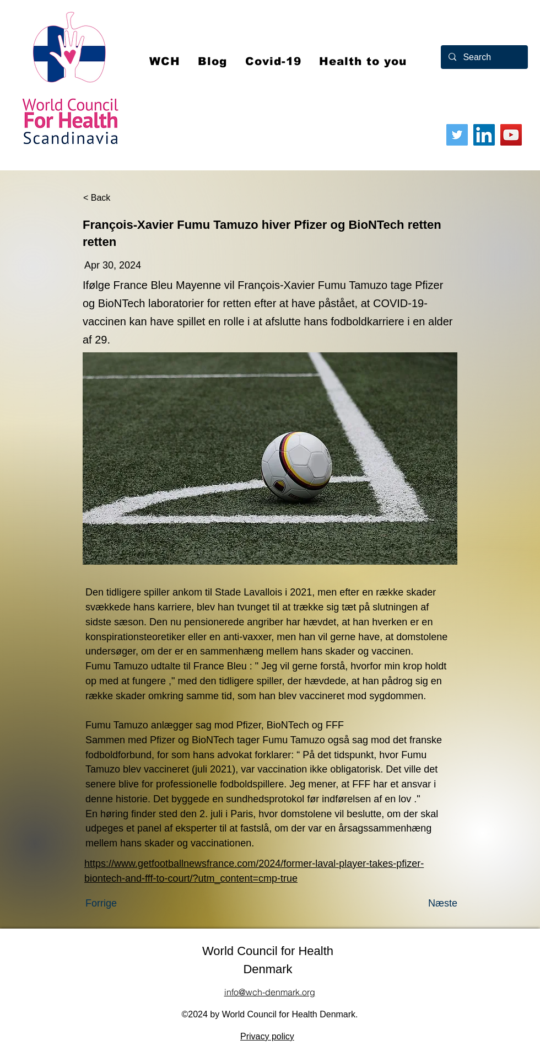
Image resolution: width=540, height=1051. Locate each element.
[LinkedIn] (484, 135)
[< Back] (119, 198)
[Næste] (429, 903)
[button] (273, 61)
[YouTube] (511, 135)
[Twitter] (457, 135)
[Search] (484, 57)
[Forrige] (121, 903)
